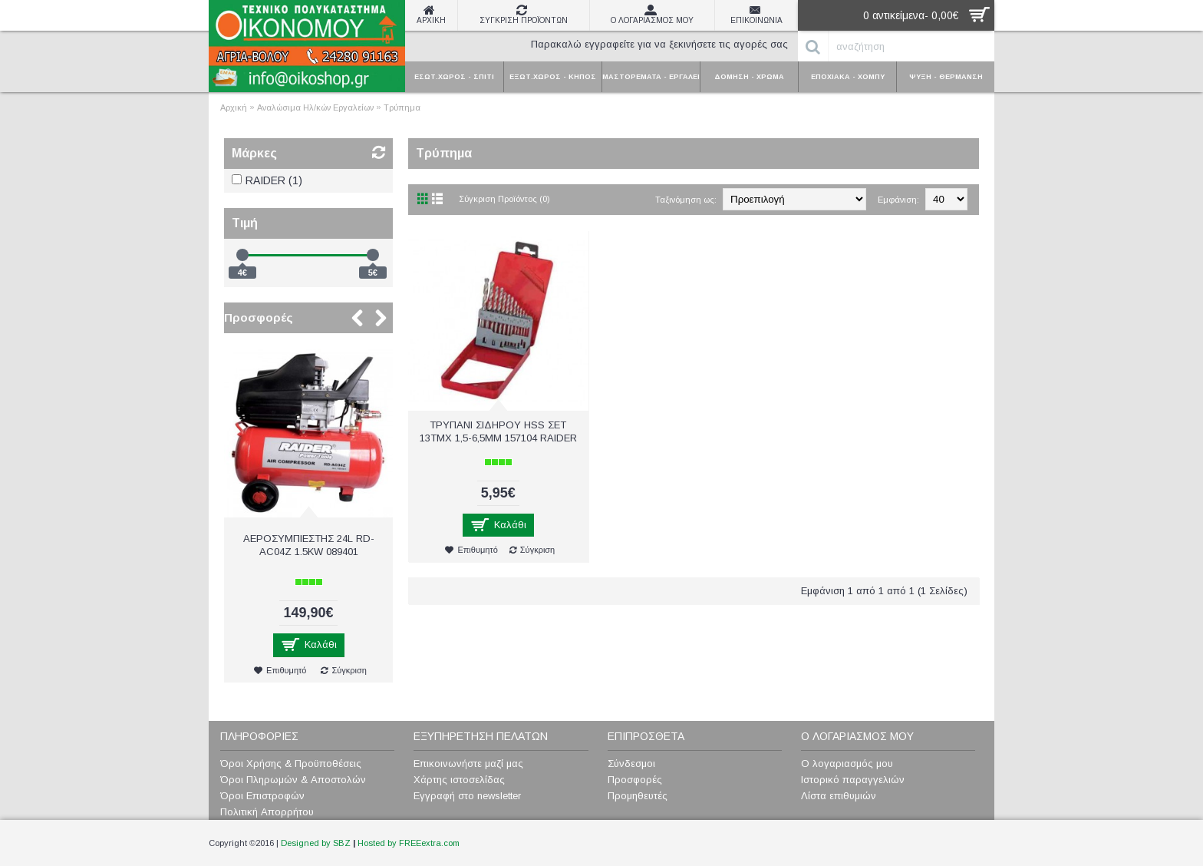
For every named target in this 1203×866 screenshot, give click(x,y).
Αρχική (233, 107)
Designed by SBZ (316, 843)
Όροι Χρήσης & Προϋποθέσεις (290, 763)
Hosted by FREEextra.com (409, 843)
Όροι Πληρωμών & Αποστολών (293, 779)
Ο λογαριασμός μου (847, 763)
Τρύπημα (402, 107)
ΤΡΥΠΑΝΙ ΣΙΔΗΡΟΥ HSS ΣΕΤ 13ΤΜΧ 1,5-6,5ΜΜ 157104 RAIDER (498, 431)
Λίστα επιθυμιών (838, 796)
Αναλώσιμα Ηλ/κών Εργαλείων (315, 107)
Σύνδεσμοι (631, 763)
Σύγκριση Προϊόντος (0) (504, 198)
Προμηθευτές (637, 796)
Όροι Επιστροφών (262, 796)
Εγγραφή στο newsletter (467, 796)
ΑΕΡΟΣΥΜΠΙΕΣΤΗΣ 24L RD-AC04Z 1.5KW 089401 (308, 545)
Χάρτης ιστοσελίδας (459, 779)
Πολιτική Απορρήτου (267, 812)
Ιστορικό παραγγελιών (853, 779)
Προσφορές (258, 317)
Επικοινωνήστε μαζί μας (468, 763)
